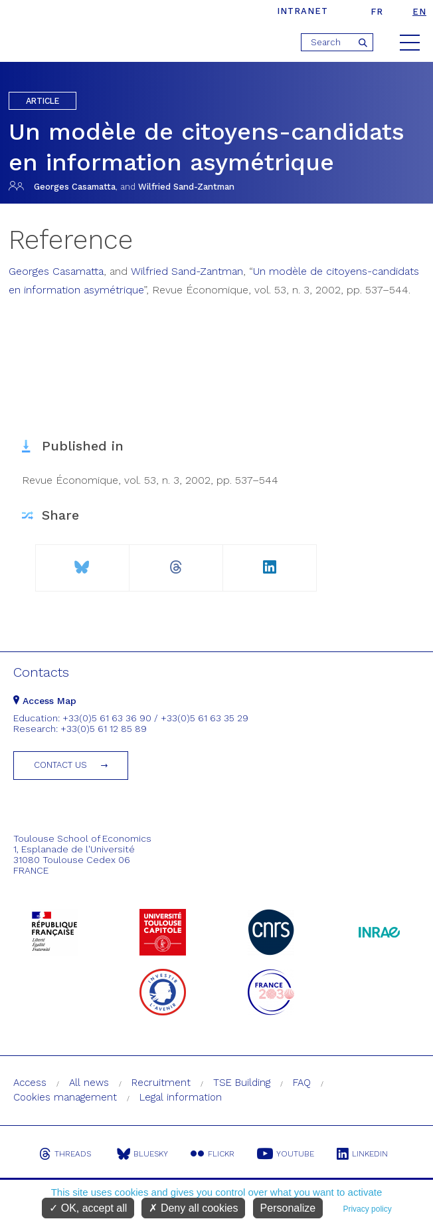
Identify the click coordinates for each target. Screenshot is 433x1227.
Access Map (44, 700)
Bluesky (142, 1154)
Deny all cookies (193, 1208)
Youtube (285, 1154)
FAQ (302, 1083)
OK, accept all (88, 1208)
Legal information (180, 1097)
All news (89, 1083)
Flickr (212, 1153)
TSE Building (241, 1083)
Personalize (288, 1208)
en (419, 12)
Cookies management (65, 1097)
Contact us (60, 765)
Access (29, 1083)
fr (377, 12)
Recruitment (161, 1083)
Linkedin (362, 1154)
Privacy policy (367, 1209)
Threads (65, 1154)
